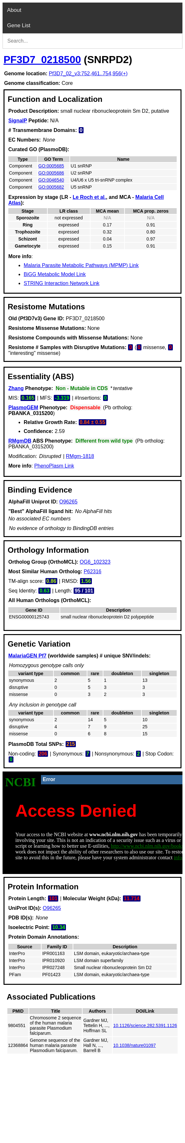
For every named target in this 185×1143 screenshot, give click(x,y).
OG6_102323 (95, 562)
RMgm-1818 (80, 456)
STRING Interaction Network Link (62, 283)
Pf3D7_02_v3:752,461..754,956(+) (88, 73)
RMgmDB (19, 441)
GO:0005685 (51, 165)
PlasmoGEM (23, 407)
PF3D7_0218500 (42, 59)
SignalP (17, 120)
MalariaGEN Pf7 (27, 655)
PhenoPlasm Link (54, 466)
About (14, 10)
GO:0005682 (51, 187)
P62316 (92, 571)
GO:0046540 (51, 180)
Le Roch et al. (89, 197)
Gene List (18, 25)
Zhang (16, 388)
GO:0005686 (51, 173)
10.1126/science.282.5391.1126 (145, 1025)
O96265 (68, 501)
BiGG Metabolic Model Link (55, 274)
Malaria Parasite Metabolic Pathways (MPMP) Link (81, 265)
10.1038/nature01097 (134, 1045)
